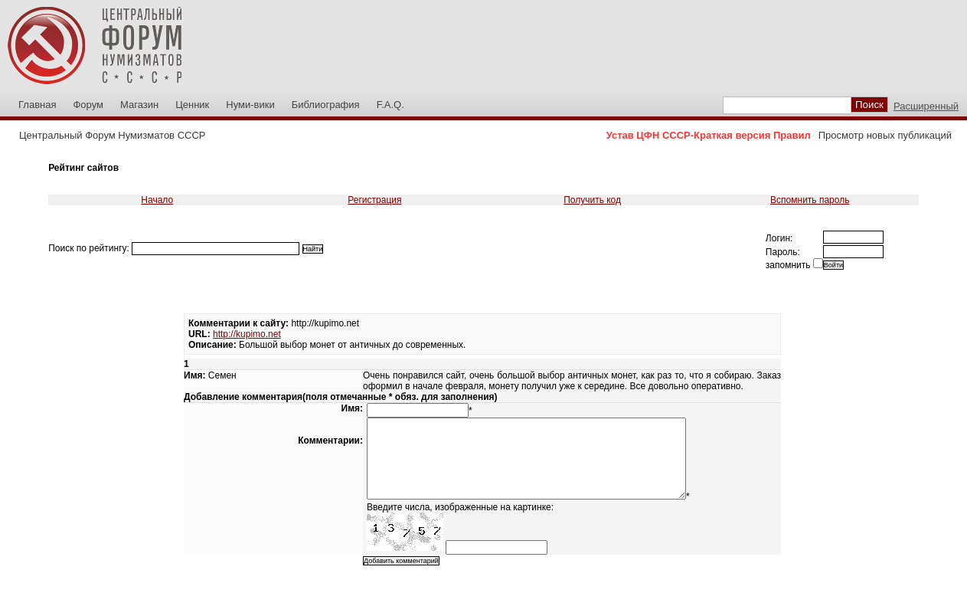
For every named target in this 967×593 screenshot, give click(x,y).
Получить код (592, 200)
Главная (37, 104)
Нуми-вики (250, 104)
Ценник (192, 104)
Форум (88, 104)
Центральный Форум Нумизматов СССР (112, 135)
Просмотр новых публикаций (885, 135)
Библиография (326, 104)
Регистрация (374, 200)
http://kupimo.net (247, 334)
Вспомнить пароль (809, 200)
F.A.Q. (390, 104)
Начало (157, 200)
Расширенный (926, 106)
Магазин (139, 104)
